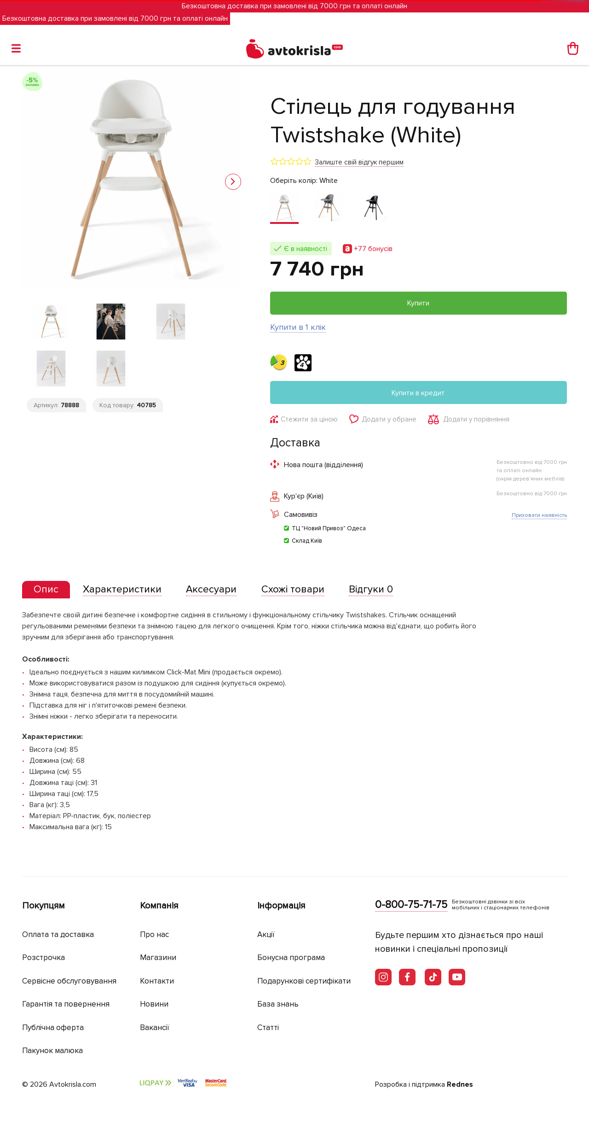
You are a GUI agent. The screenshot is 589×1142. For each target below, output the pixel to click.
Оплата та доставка (58, 934)
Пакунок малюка (52, 1050)
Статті (268, 1027)
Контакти (157, 981)
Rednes (460, 1084)
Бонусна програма (291, 957)
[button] (233, 182)
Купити (418, 303)
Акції (266, 934)
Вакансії (154, 1027)
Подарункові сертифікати (304, 981)
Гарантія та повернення (66, 1004)
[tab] (46, 590)
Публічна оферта (53, 1027)
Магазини (158, 957)
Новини (154, 1004)
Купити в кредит (418, 393)
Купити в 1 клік (298, 327)
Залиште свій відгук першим (359, 162)
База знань (278, 1004)
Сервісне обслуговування (69, 981)
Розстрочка (43, 957)
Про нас (154, 934)
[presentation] (46, 589)
